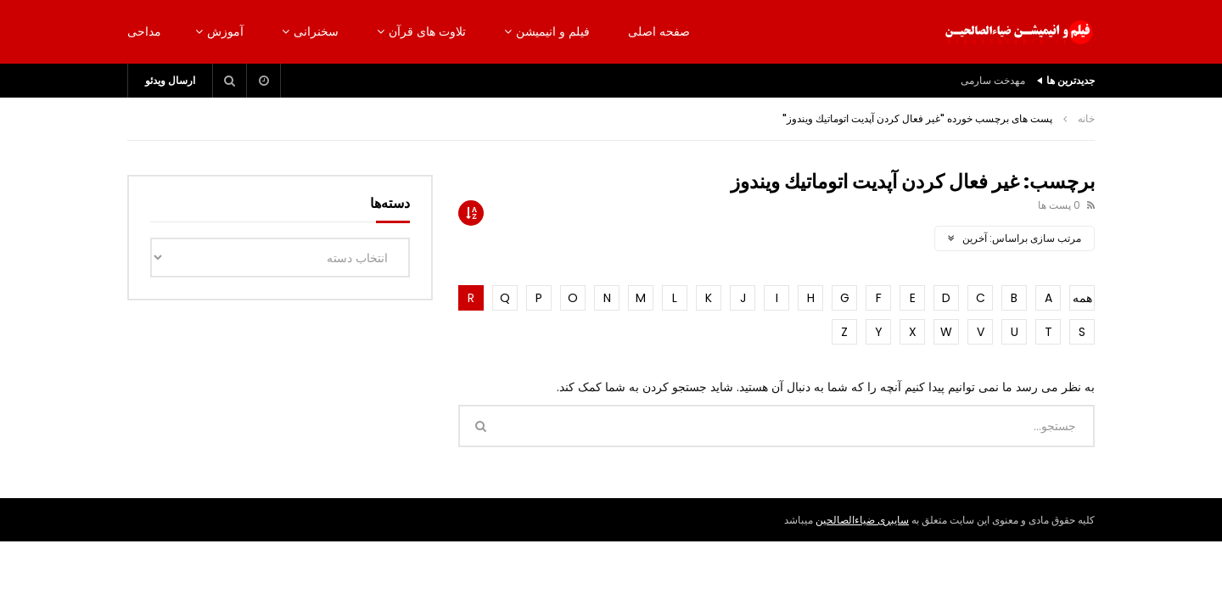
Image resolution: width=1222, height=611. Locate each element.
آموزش (225, 31)
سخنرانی (316, 31)
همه (1082, 297)
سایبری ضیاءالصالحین (862, 520)
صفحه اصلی (659, 31)
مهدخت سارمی (993, 80)
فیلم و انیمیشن (553, 31)
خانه (1086, 118)
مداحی (144, 31)
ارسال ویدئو (170, 80)
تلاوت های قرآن (427, 31)
